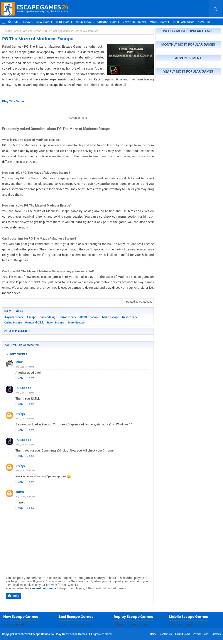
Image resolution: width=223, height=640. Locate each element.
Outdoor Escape (108, 21)
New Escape (44, 21)
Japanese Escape (135, 21)
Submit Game (182, 634)
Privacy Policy (200, 634)
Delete (30, 378)
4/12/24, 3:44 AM (25, 418)
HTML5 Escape (89, 317)
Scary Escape (75, 322)
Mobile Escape (160, 21)
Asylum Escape (32, 31)
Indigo (20, 414)
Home (14, 22)
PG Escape (23, 388)
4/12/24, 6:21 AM (25, 444)
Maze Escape (110, 317)
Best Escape (64, 21)
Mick (19, 362)
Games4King (47, 317)
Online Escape (13, 322)
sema (19, 492)
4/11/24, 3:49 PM (25, 366)
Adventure (205, 21)
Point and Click (183, 21)
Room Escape (85, 21)
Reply (20, 378)
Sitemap (216, 634)
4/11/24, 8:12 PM (25, 392)
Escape (28, 21)
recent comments (44, 588)
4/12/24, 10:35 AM (25, 470)
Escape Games (12, 31)
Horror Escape (68, 317)
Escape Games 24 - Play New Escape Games (59, 634)
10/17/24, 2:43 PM (25, 496)
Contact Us (166, 634)
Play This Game (13, 101)
